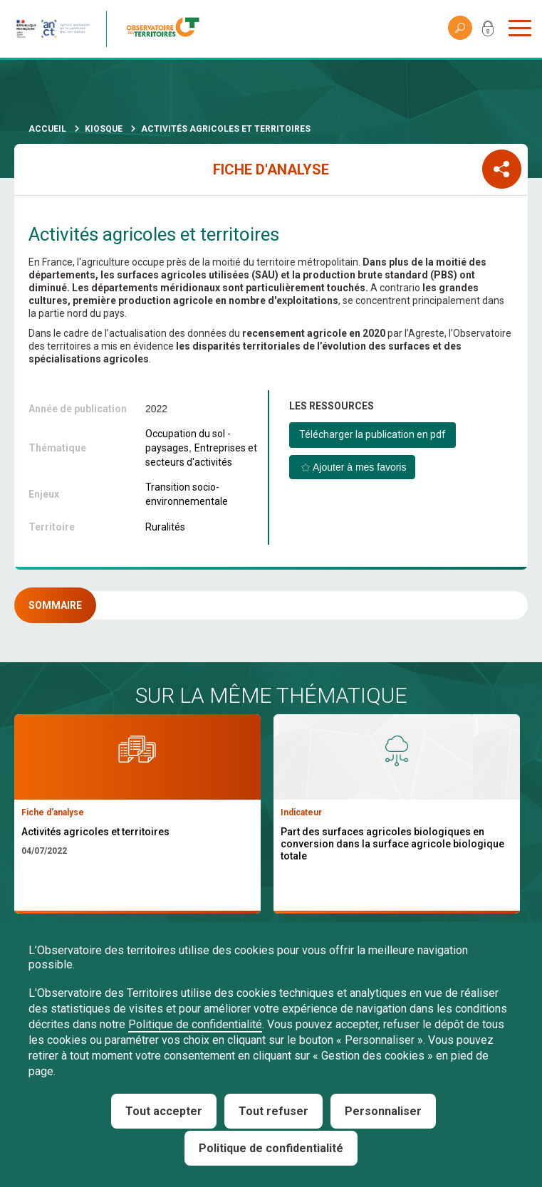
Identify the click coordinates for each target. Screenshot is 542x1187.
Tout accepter (163, 1111)
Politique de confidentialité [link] (271, 1148)
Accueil (47, 129)
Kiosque (104, 129)
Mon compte (488, 31)
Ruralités (165, 527)
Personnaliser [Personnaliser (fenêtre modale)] (383, 1111)
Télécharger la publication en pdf (372, 434)
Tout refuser (273, 1111)
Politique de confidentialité (195, 1024)
